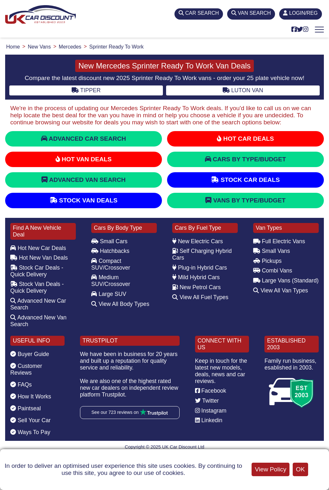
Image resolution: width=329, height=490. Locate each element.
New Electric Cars (197, 241)
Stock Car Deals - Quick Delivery (36, 271)
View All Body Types (120, 304)
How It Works (30, 396)
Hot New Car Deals (38, 248)
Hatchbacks (110, 251)
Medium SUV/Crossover (110, 280)
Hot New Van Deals (39, 257)
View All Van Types (280, 290)
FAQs (21, 384)
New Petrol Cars (196, 287)
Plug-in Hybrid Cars (199, 267)
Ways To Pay (30, 432)
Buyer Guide (29, 354)
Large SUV (108, 294)
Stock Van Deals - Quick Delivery (37, 287)
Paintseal (25, 408)
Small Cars (109, 241)
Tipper (86, 90)
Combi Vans (272, 270)
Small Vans (271, 251)
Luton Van (243, 90)
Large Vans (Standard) (286, 280)
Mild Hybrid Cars (196, 277)
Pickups (267, 261)
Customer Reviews (26, 369)
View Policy (270, 469)
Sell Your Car (30, 420)
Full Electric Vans (279, 241)
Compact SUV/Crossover (110, 264)
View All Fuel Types (200, 297)
